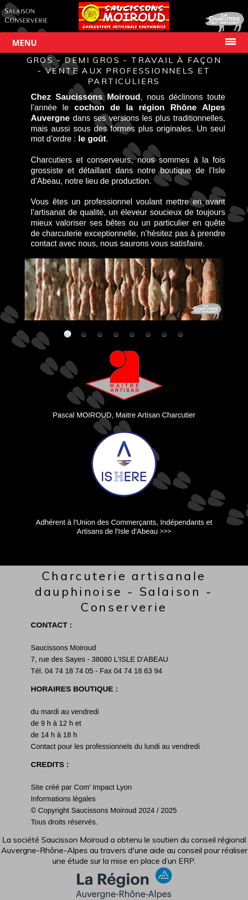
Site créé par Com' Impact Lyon (81, 787)
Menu (24, 42)
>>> (165, 531)
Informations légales (63, 799)
